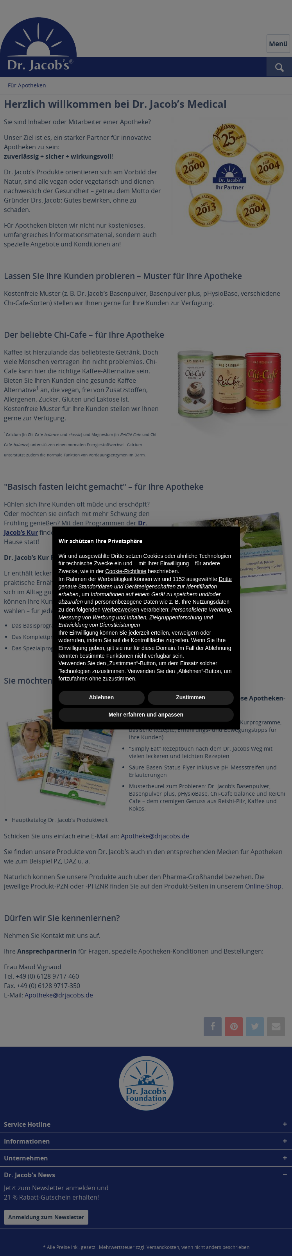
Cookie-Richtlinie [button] (125, 571)
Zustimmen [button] (190, 697)
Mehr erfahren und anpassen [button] (146, 714)
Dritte (225, 579)
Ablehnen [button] (101, 697)
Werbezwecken (120, 609)
